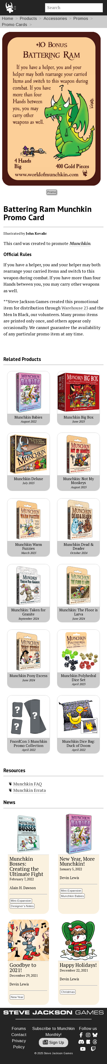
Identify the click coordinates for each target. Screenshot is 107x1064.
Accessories (55, 18)
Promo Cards (14, 24)
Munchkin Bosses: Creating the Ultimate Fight (26, 866)
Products (28, 18)
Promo (51, 191)
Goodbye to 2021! (23, 968)
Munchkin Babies (72, 895)
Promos (80, 18)
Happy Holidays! (78, 965)
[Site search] (74, 7)
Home (7, 18)
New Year (17, 997)
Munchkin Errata (29, 790)
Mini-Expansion (21, 900)
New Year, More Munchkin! (77, 861)
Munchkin (79, 243)
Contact (18, 1034)
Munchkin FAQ (27, 784)
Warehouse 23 (74, 308)
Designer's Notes (22, 906)
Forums (19, 1028)
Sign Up (53, 1042)
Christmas (68, 991)
